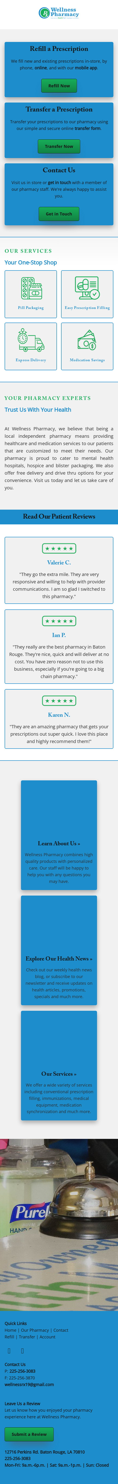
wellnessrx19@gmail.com (29, 1384)
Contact (60, 1330)
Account (47, 1337)
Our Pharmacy (35, 1330)
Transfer (27, 1337)
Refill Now (59, 86)
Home (10, 1330)
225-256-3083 (22, 1371)
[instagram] (22, 1350)
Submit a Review (29, 1434)
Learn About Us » (59, 844)
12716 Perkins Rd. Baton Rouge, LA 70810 (45, 1452)
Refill (9, 1337)
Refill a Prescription (59, 50)
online (41, 68)
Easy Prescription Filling (87, 308)
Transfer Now (59, 146)
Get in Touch (59, 214)
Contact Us (59, 171)
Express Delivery (31, 361)
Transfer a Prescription (59, 110)
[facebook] (9, 1350)
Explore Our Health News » (59, 960)
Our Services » (59, 1075)
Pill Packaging (31, 308)
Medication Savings (87, 361)
